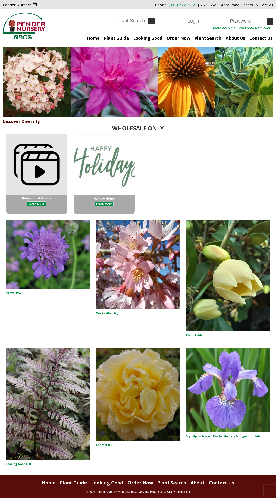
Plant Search (208, 38)
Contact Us (260, 38)
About (197, 483)
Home (93, 38)
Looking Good (147, 38)
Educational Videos (36, 198)
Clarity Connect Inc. (179, 491)
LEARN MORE (37, 203)
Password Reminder (254, 28)
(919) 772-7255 (182, 4)
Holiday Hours (104, 198)
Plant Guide (116, 38)
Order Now (178, 38)
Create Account (222, 28)
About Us (235, 38)
